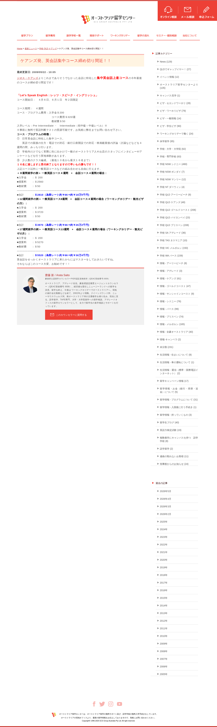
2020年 (163, 559)
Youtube (119, 704)
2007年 (163, 659)
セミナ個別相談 (166, 35)
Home (19, 48)
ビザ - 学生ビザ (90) (170, 126)
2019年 (163, 567)
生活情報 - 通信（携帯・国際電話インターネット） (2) (179, 372)
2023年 (163, 537)
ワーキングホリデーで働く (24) (176, 133)
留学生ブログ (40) (169, 422)
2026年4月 (165, 498)
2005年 (163, 674)
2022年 (163, 544)
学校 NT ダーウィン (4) (172, 187)
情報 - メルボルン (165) (172, 324)
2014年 (163, 605)
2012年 (163, 620)
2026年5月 (165, 491)
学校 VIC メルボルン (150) (174, 248)
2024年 (163, 529)
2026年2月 (165, 514)
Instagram (110, 704)
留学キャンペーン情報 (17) (174, 381)
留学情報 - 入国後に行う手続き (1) (178, 407)
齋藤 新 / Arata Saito (57, 275)
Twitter (102, 704)
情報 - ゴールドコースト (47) (175, 286)
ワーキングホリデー (120, 35)
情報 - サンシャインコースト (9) (177, 293)
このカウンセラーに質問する (71, 315)
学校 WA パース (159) (171, 255)
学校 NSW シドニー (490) (173, 164)
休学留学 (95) (167, 141)
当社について (190, 35)
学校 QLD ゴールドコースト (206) (178, 210)
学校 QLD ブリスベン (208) (174, 225)
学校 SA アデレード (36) (173, 232)
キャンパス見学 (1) (170, 95)
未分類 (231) (166, 347)
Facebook (94, 704)
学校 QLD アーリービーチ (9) (175, 194)
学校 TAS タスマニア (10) (173, 240)
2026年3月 (165, 506)
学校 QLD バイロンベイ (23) (175, 217)
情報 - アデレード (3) (171, 270)
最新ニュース (31, 48)
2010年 (163, 636)
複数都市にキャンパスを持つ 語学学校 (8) (179, 439)
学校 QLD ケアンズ (48, 48)
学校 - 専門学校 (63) (170, 156)
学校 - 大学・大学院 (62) (173, 149)
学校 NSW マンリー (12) (173, 179)
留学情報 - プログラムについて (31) (179, 399)
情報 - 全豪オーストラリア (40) (176, 331)
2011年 (163, 628)
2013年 (163, 613)
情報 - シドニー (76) (170, 301)
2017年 (163, 582)
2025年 (163, 521)
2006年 (163, 666)
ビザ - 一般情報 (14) (170, 118)
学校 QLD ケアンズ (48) (172, 202)
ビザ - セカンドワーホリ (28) (175, 103)
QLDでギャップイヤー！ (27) (175, 69)
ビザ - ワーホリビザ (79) (173, 110)
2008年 (163, 651)
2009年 (163, 643)
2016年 (163, 590)
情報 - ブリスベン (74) (171, 316)
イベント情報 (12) (169, 77)
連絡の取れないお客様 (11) (174, 456)
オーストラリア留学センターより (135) (179, 86)
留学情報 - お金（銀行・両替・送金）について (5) (179, 390)
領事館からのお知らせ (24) (174, 464)
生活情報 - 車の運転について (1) (177, 362)
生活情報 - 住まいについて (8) (176, 354)
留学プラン (27, 35)
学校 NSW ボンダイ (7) (172, 171)
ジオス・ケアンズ (27, 78)
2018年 (163, 575)
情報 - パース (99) (169, 309)
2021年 (163, 552)
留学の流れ (143, 35)
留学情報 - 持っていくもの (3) (176, 414)
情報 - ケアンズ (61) (170, 278)
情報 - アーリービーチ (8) (173, 263)
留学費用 (50, 35)
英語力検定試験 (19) (170, 430)
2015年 (163, 598)
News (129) (166, 61)
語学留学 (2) (166, 448)
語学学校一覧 (73, 35)
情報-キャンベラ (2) (170, 339)
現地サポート (97, 35)
